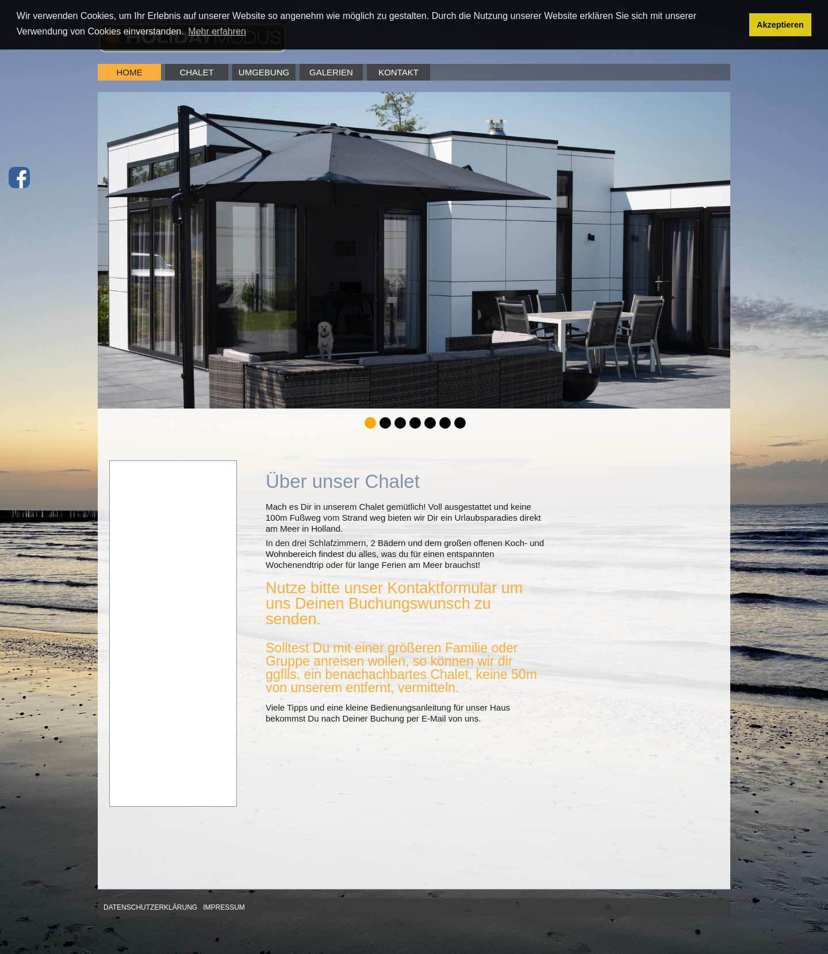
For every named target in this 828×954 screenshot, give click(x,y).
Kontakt (398, 72)
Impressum (224, 907)
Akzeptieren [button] (780, 24)
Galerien (331, 72)
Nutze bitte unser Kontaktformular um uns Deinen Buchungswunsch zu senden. (394, 604)
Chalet (196, 72)
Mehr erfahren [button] (217, 31)
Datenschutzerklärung (150, 907)
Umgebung (264, 72)
